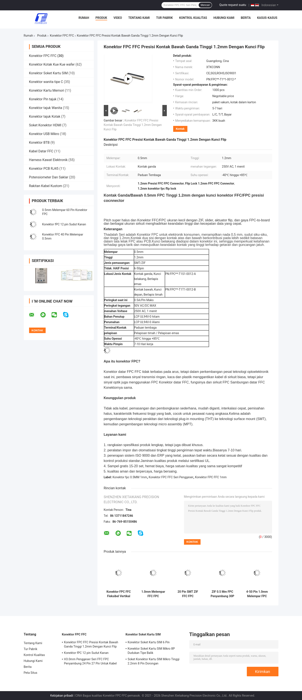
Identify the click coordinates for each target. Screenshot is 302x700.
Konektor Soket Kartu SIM (48, 73)
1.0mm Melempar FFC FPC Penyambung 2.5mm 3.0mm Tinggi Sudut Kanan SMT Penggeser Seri (153, 594)
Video (118, 17)
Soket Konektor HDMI (45, 125)
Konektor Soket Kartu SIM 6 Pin (149, 642)
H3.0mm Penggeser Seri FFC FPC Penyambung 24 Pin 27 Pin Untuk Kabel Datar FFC (90, 661)
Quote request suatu (232, 5)
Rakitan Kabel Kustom (45, 186)
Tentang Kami (139, 17)
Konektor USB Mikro (44, 134)
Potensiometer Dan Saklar (48, 177)
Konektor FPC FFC (62, 35)
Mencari (205, 5)
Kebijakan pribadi (61, 695)
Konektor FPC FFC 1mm (211, 477)
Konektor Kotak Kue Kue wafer (52, 64)
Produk (101, 17)
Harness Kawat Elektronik (48, 160)
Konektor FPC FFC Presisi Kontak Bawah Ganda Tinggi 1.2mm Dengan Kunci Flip (133, 125)
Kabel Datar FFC (41, 151)
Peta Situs (30, 672)
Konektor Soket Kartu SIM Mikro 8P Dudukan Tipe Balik (151, 651)
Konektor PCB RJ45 (44, 169)
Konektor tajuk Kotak (44, 116)
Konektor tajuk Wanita (45, 108)
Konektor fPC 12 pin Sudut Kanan (64, 224)
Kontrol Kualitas (193, 17)
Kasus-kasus (267, 17)
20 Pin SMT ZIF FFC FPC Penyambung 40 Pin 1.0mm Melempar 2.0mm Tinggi (188, 594)
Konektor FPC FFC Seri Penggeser (171, 477)
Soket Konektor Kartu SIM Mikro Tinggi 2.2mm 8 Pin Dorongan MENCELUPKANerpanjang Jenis (154, 661)
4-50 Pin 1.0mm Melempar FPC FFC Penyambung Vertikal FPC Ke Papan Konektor (257, 594)
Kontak (180, 128)
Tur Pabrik (164, 17)
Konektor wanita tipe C (46, 82)
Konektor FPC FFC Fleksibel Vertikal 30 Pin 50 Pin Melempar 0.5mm (119, 594)
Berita (246, 17)
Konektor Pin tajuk (42, 99)
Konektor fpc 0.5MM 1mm (129, 477)
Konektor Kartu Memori (46, 90)
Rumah (84, 17)
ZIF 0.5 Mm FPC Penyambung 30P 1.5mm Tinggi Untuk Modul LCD (222, 594)
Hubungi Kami (223, 17)
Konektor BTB (39, 143)
